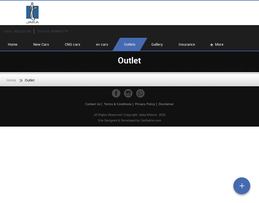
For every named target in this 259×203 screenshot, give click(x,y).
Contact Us (93, 104)
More (216, 44)
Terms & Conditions (118, 104)
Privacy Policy (145, 104)
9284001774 (59, 31)
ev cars (102, 44)
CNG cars (72, 44)
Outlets (130, 44)
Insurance (187, 44)
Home (12, 44)
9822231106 (22, 31)
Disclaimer (166, 104)
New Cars (41, 44)
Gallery (157, 44)
